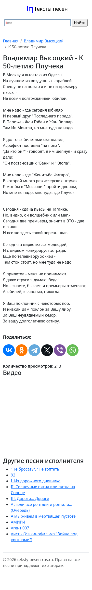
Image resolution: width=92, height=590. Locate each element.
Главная (10, 41)
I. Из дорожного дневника (35, 481)
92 (13, 475)
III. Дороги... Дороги (30, 498)
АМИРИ (18, 522)
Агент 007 (20, 528)
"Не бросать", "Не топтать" (35, 469)
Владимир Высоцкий (44, 41)
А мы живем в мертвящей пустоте (43, 516)
